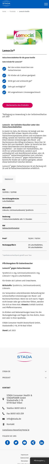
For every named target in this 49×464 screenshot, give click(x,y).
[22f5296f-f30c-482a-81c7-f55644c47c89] (33, 442)
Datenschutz (25, 458)
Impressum (24, 455)
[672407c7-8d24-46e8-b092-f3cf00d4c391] (7, 442)
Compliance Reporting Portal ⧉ (15, 430)
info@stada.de (11, 419)
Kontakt (8, 424)
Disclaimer (24, 461)
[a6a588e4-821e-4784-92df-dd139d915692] (16, 442)
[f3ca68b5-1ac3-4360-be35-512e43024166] (24, 442)
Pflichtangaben (39, 460)
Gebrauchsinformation (10, 228)
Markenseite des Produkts (17, 105)
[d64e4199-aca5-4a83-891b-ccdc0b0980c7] (41, 442)
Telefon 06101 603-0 (14, 408)
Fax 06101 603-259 (13, 413)
